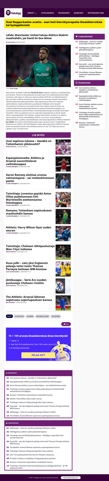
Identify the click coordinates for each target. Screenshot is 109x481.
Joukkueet (78, 13)
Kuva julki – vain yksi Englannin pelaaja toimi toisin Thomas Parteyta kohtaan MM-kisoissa (27, 266)
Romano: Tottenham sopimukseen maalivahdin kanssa (29, 212)
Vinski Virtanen (11, 146)
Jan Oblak (30, 316)
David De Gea (19, 316)
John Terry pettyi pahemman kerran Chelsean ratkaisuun (32, 455)
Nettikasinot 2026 (96, 13)
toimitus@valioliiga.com (70, 478)
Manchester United (42, 316)
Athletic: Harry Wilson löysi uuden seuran (28, 228)
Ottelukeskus (47, 13)
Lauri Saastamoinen (12, 272)
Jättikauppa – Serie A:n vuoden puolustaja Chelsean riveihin (26, 281)
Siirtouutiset (56, 316)
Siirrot (32, 13)
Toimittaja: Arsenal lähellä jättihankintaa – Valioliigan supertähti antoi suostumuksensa (36, 436)
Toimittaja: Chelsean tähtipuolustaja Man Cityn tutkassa (30, 247)
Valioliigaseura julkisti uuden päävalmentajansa (28, 432)
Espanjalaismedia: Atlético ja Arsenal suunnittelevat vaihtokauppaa (25, 161)
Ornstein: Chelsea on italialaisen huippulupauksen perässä (32, 458)
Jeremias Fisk (10, 42)
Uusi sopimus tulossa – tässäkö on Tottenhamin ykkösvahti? (28, 142)
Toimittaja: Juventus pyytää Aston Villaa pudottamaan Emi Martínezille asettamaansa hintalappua (28, 198)
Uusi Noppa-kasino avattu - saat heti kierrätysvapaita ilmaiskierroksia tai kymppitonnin (54, 23)
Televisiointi (64, 13)
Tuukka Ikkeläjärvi (12, 166)
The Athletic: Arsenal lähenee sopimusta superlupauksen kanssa (29, 298)
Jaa (66, 324)
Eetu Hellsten (10, 302)
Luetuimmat (13, 423)
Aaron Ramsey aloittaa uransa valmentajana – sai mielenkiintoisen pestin (30, 178)
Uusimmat (12, 373)
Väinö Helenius (11, 252)
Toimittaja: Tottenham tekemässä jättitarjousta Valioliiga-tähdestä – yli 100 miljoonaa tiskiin (39, 467)
